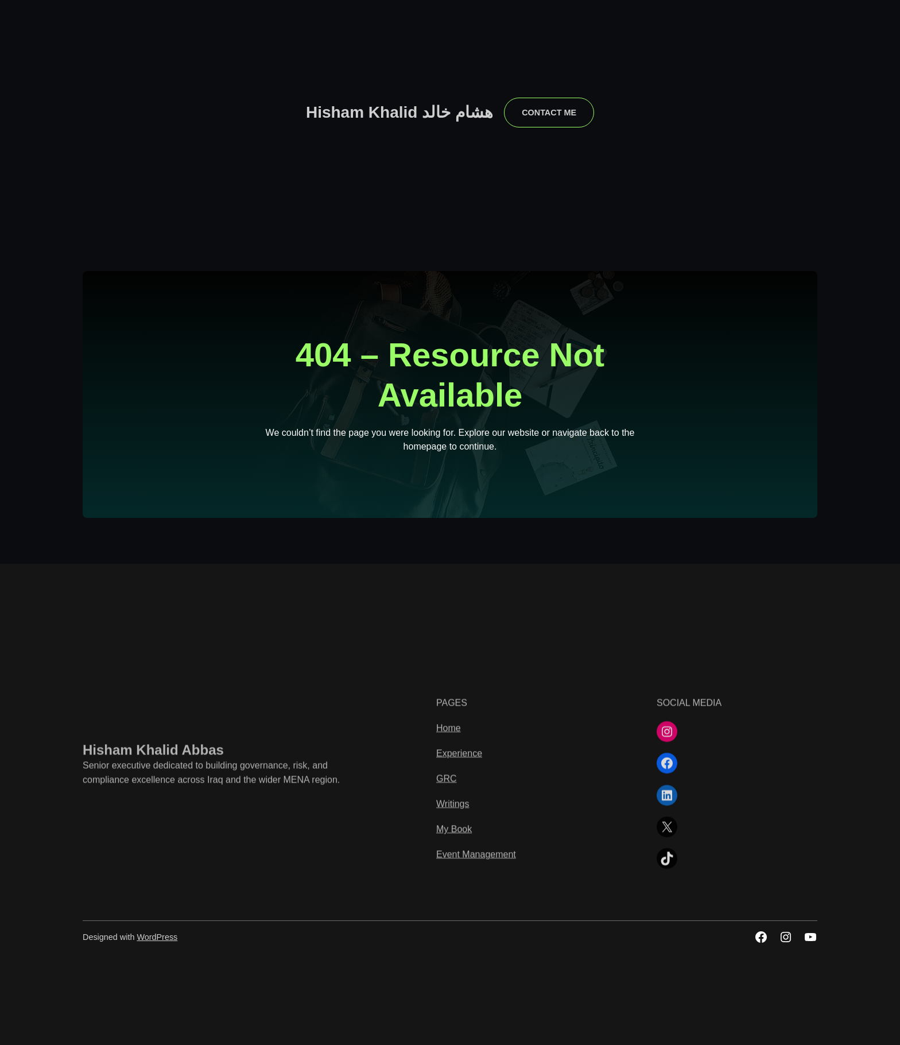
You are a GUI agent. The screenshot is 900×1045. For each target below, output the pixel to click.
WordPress (157, 937)
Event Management (476, 1029)
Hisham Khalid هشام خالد (399, 112)
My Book (454, 1004)
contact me (549, 112)
